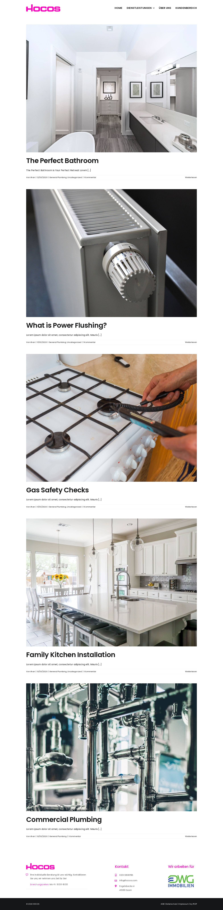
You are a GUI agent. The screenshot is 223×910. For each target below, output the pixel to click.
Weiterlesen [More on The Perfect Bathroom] (191, 177)
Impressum (183, 904)
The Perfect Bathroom (62, 160)
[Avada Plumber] (43, 5)
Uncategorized (74, 177)
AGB (163, 904)
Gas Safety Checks (57, 490)
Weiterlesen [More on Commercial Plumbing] (191, 836)
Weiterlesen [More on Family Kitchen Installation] (191, 671)
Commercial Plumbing (64, 819)
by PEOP (193, 904)
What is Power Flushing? (66, 325)
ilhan (32, 177)
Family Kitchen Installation (70, 654)
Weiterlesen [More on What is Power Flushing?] (191, 342)
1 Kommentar (90, 177)
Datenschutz (172, 904)
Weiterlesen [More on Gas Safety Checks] (191, 506)
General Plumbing (58, 177)
